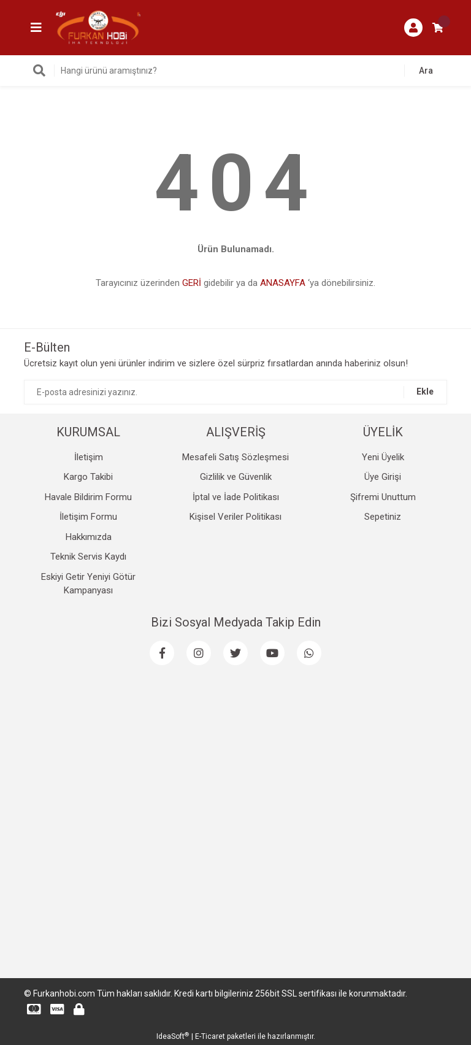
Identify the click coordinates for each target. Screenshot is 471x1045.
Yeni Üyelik (383, 457)
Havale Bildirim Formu (88, 497)
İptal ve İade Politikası (236, 497)
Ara (426, 70)
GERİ (191, 282)
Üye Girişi (382, 476)
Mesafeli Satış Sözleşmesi (235, 457)
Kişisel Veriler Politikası (235, 516)
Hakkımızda (89, 536)
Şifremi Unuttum (383, 497)
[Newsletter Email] (235, 392)
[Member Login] (413, 27)
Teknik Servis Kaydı (88, 556)
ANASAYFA (282, 282)
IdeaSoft (172, 1036)
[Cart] (438, 27)
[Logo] (98, 27)
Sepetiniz (382, 516)
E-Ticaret (210, 1036)
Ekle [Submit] (425, 391)
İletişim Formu (88, 516)
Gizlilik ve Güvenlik (236, 476)
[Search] (235, 70)
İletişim (88, 457)
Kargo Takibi (88, 476)
